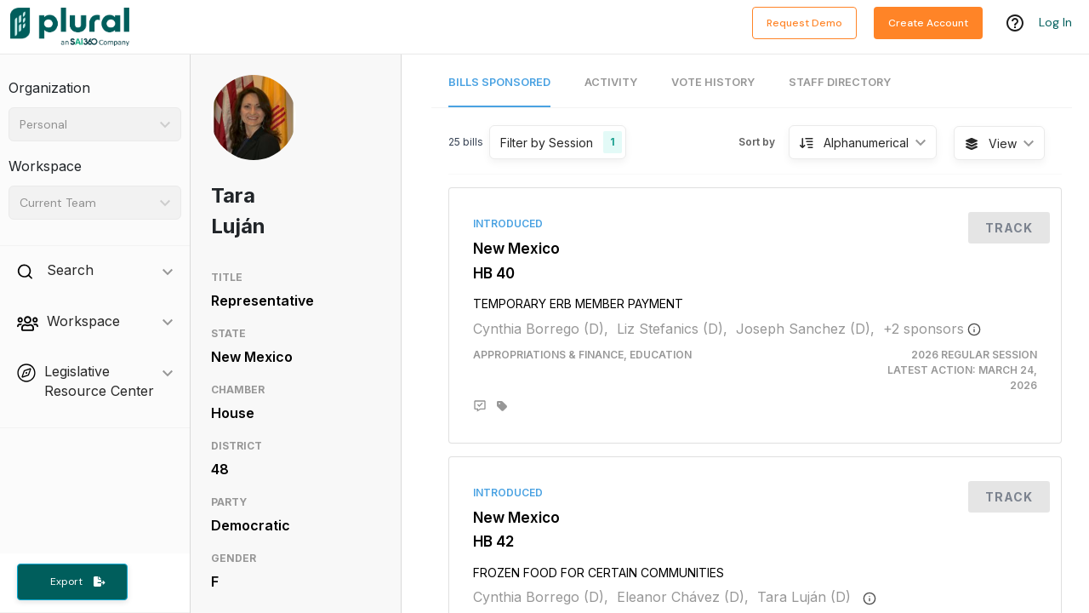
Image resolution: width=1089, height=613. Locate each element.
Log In (1055, 23)
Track (1009, 228)
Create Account (928, 23)
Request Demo (804, 23)
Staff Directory (840, 82)
